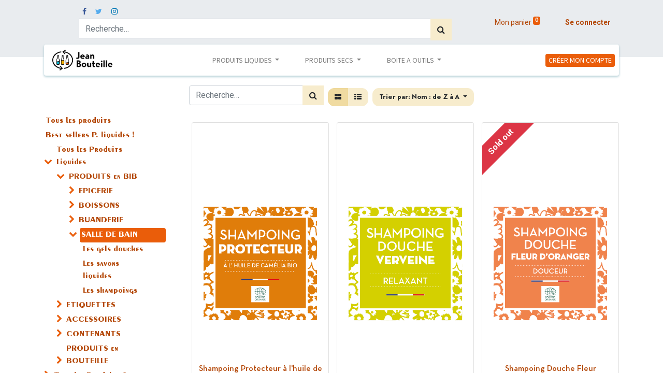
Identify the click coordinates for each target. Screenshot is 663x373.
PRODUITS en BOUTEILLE (92, 355)
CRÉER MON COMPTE (580, 60)
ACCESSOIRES (93, 320)
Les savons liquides (101, 270)
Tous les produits (78, 121)
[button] (423, 97)
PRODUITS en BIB (103, 177)
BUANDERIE (101, 221)
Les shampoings (110, 291)
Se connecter (588, 22)
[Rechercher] (441, 29)
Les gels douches (113, 250)
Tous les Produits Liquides (89, 156)
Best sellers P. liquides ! (90, 136)
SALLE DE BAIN (109, 235)
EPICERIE (96, 192)
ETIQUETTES (91, 306)
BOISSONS (99, 206)
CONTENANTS (93, 335)
